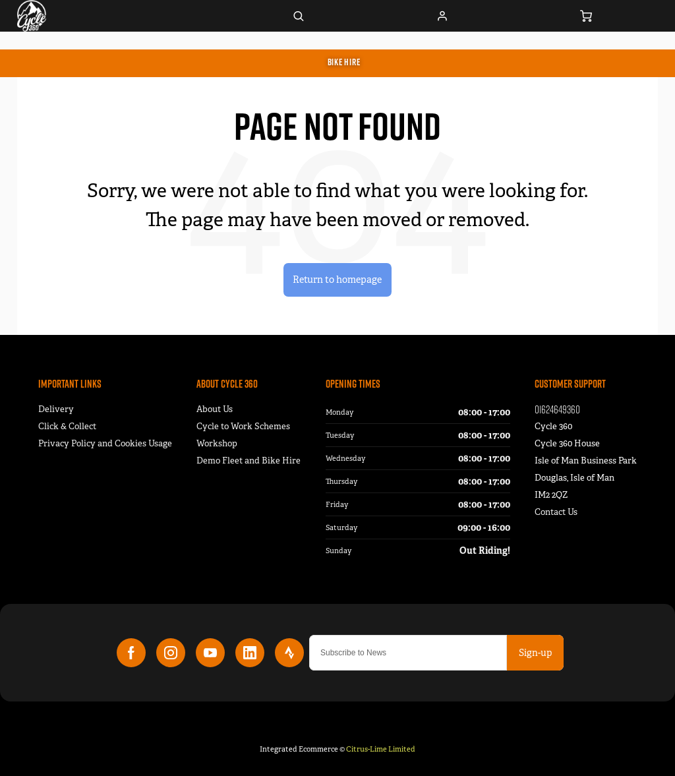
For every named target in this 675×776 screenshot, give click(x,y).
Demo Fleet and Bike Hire (248, 460)
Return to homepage (337, 279)
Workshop (216, 443)
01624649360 (557, 409)
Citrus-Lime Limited (380, 749)
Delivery (56, 409)
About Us (214, 409)
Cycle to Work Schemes (243, 426)
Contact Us (556, 512)
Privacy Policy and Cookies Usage (105, 443)
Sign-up (535, 653)
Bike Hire (344, 62)
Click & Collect (67, 426)
